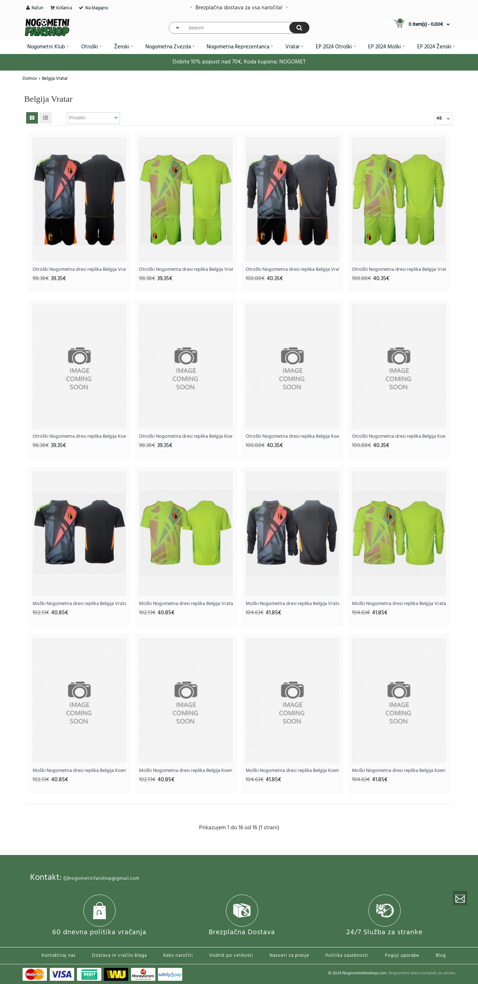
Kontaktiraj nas (59, 955)
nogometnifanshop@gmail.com (102, 878)
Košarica (64, 8)
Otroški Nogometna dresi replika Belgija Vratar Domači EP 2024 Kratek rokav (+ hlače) (79, 269)
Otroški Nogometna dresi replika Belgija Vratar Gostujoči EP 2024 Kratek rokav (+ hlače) (186, 269)
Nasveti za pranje (289, 955)
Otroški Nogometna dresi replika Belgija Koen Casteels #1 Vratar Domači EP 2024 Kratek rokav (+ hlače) (79, 436)
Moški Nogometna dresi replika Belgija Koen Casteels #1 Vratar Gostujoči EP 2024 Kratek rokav (186, 770)
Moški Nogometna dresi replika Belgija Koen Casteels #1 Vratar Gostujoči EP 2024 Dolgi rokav (399, 770)
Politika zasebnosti (346, 955)
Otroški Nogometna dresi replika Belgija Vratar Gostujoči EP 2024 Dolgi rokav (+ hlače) (399, 269)
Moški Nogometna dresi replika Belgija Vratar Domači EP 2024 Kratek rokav (79, 604)
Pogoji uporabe (402, 955)
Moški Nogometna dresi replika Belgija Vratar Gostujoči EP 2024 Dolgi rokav (399, 604)
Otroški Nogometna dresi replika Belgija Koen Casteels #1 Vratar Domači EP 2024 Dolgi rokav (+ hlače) (292, 436)
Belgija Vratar (55, 78)
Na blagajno (96, 8)
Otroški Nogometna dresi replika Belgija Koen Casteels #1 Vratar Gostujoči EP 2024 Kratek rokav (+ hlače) (186, 436)
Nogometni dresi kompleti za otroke (421, 973)
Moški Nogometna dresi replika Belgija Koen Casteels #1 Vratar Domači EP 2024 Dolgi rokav (292, 770)
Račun (37, 8)
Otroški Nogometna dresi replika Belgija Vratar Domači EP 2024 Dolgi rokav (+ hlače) (292, 269)
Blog (441, 955)
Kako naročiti (178, 955)
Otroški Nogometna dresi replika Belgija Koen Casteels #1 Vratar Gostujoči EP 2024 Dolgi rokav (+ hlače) (399, 436)
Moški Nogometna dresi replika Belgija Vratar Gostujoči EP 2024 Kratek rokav (186, 604)
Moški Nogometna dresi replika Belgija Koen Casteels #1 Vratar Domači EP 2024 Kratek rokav (79, 770)
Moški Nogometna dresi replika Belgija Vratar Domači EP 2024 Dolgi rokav (292, 604)
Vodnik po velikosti (231, 955)
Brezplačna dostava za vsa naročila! (239, 8)
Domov (30, 78)
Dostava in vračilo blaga (119, 955)
